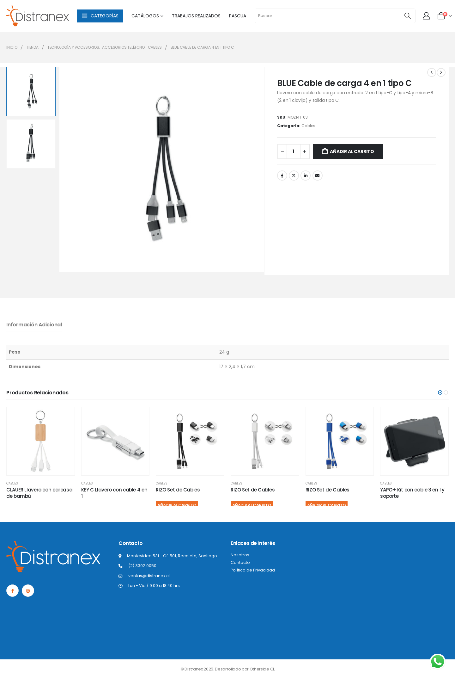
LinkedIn (305, 175)
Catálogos (145, 16)
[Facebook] (12, 590)
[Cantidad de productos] (293, 151)
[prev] (431, 72)
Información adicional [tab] (34, 324)
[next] (441, 72)
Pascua (237, 16)
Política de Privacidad (253, 570)
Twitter (294, 175)
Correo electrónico (317, 175)
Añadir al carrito (352, 151)
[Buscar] (407, 16)
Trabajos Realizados (196, 16)
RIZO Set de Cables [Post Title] (178, 489)
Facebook (282, 175)
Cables (308, 125)
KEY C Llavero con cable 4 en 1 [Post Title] (114, 492)
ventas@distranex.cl (149, 575)
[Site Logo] (38, 16)
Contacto (240, 562)
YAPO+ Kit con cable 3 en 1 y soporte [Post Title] (412, 492)
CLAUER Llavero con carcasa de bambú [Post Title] (39, 492)
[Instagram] (28, 590)
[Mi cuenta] (427, 16)
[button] (440, 392)
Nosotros (240, 555)
